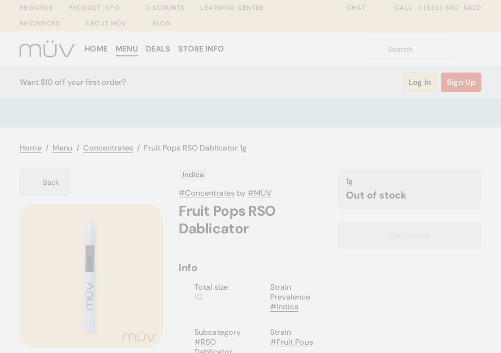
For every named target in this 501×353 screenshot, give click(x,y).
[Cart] (471, 49)
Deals (158, 49)
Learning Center (232, 8)
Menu (126, 49)
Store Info (201, 49)
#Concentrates (207, 193)
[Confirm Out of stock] (409, 235)
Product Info (94, 8)
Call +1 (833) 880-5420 (431, 8)
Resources (40, 23)
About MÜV (105, 23)
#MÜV (260, 193)
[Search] (417, 49)
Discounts (164, 7)
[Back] (44, 182)
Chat (349, 8)
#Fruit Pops (291, 342)
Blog (161, 23)
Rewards (36, 7)
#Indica (284, 307)
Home (96, 49)
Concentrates (108, 148)
